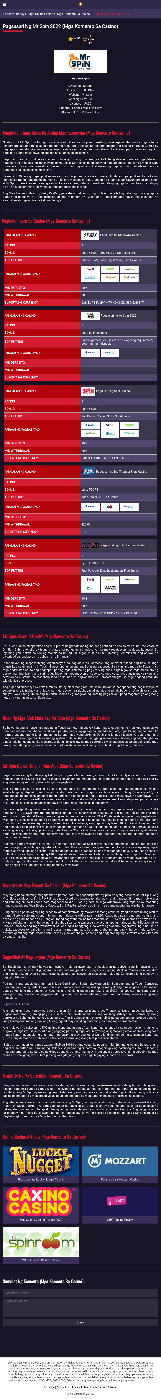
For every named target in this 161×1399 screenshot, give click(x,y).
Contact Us (63, 1387)
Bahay (20, 14)
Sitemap (112, 1387)
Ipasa (80, 1322)
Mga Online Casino (40, 14)
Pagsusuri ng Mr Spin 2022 (112, 14)
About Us (49, 1387)
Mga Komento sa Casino (73, 14)
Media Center (98, 1387)
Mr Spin (87, 94)
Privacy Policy (80, 1387)
